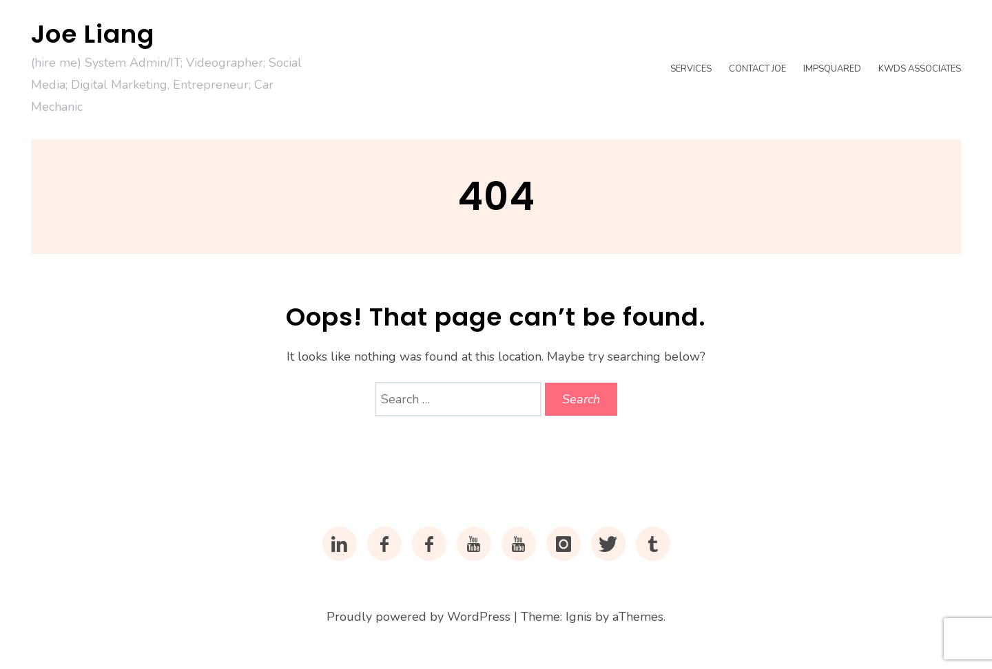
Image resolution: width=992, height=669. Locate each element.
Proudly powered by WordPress (418, 616)
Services (691, 69)
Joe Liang (92, 34)
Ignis (579, 616)
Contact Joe (757, 69)
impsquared (832, 69)
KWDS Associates (919, 69)
